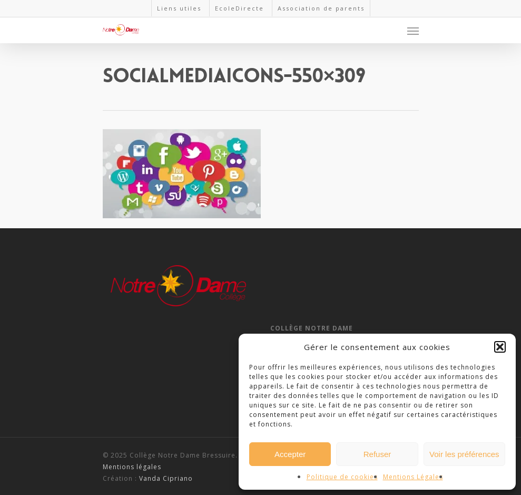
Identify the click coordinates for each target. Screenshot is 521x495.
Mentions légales (132, 466)
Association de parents (321, 8)
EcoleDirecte (239, 8)
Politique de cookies (342, 476)
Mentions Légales (413, 476)
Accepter (290, 454)
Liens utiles (179, 8)
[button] (500, 347)
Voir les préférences (464, 454)
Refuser (377, 454)
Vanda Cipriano (166, 478)
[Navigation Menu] (413, 30)
